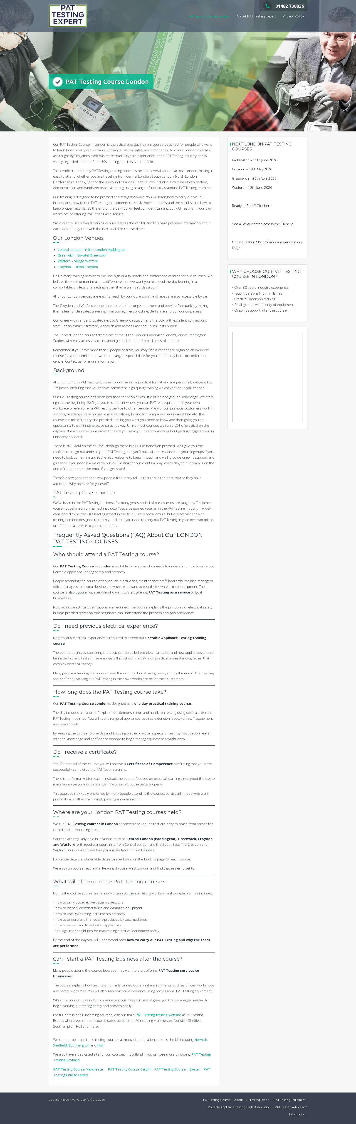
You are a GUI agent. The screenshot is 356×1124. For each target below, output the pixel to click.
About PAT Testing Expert (256, 16)
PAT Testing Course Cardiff (129, 1069)
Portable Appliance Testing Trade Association (239, 1107)
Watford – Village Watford (78, 261)
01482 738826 (283, 6)
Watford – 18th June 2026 (252, 187)
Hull (100, 1045)
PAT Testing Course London (209, 16)
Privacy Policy (293, 16)
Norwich (200, 1039)
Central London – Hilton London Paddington (92, 249)
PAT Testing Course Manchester (78, 1069)
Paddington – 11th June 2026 (254, 160)
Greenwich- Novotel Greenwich (82, 255)
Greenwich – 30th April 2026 (254, 178)
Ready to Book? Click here (252, 205)
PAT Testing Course (216, 1100)
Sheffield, (60, 1045)
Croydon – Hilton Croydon (78, 266)
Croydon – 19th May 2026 (252, 169)
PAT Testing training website (159, 1015)
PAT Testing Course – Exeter (177, 1069)
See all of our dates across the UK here (262, 224)
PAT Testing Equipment (290, 1100)
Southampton (79, 1045)
